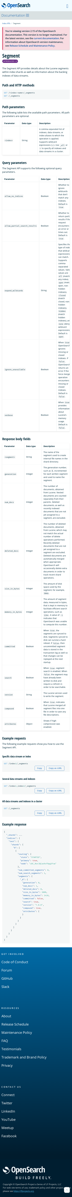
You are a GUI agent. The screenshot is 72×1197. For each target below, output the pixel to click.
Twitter (6, 1103)
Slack (5, 986)
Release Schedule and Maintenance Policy (32, 45)
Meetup (7, 1127)
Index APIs (6, 23)
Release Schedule (15, 1024)
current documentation (46, 38)
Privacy (7, 1065)
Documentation (15, 15)
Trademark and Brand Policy (23, 1057)
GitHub (7, 978)
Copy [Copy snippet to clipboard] (39, 768)
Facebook (9, 1136)
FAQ (4, 1040)
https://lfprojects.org (24, 1191)
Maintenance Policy (16, 1032)
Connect (8, 1094)
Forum (6, 970)
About (6, 1016)
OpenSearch (17, 6)
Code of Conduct (14, 962)
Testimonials (11, 1049)
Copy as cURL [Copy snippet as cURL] (55, 768)
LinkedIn (8, 1111)
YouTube (8, 1119)
